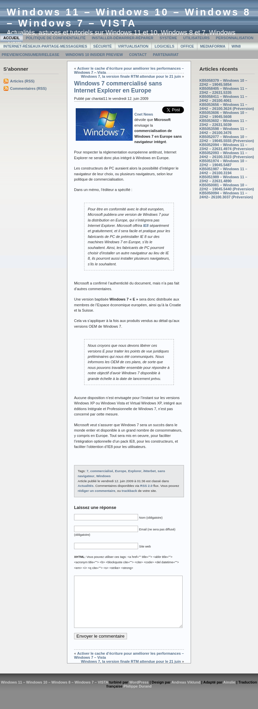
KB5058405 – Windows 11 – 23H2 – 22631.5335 (223, 90)
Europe (120, 471)
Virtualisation (133, 46)
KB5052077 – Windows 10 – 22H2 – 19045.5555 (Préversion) (226, 139)
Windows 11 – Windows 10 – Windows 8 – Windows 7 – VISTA (129, 17)
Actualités (85, 486)
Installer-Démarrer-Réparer (122, 38)
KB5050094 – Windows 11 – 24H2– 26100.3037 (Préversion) (226, 195)
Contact (138, 55)
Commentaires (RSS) (28, 88)
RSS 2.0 (146, 486)
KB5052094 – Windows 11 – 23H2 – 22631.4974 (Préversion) (226, 147)
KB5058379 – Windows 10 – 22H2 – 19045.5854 (223, 82)
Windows (103, 476)
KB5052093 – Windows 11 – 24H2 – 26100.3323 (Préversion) (226, 155)
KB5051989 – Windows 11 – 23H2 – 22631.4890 (223, 179)
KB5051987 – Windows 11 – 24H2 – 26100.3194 (223, 171)
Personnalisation (234, 38)
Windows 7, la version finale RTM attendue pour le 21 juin (131, 76)
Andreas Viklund (186, 692)
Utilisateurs (196, 38)
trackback (129, 491)
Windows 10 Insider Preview (94, 55)
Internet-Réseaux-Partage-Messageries (45, 46)
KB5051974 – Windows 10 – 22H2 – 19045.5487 (223, 163)
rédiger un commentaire (96, 491)
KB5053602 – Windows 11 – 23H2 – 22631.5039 (223, 123)
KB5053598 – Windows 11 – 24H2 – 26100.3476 (223, 131)
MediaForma (212, 46)
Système (168, 38)
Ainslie (229, 692)
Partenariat (166, 55)
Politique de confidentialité (56, 38)
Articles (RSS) (22, 81)
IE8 (145, 225)
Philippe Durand (138, 696)
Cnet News (143, 114)
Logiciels (164, 46)
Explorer (134, 471)
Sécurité (102, 46)
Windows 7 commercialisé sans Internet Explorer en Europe (118, 87)
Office (187, 46)
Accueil (11, 38)
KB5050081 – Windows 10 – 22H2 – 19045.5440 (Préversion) (226, 187)
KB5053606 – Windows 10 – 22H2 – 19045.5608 (223, 115)
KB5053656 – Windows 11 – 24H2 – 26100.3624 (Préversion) (226, 107)
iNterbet (149, 471)
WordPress (139, 692)
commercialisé (101, 471)
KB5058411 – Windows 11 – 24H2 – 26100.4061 (223, 98)
